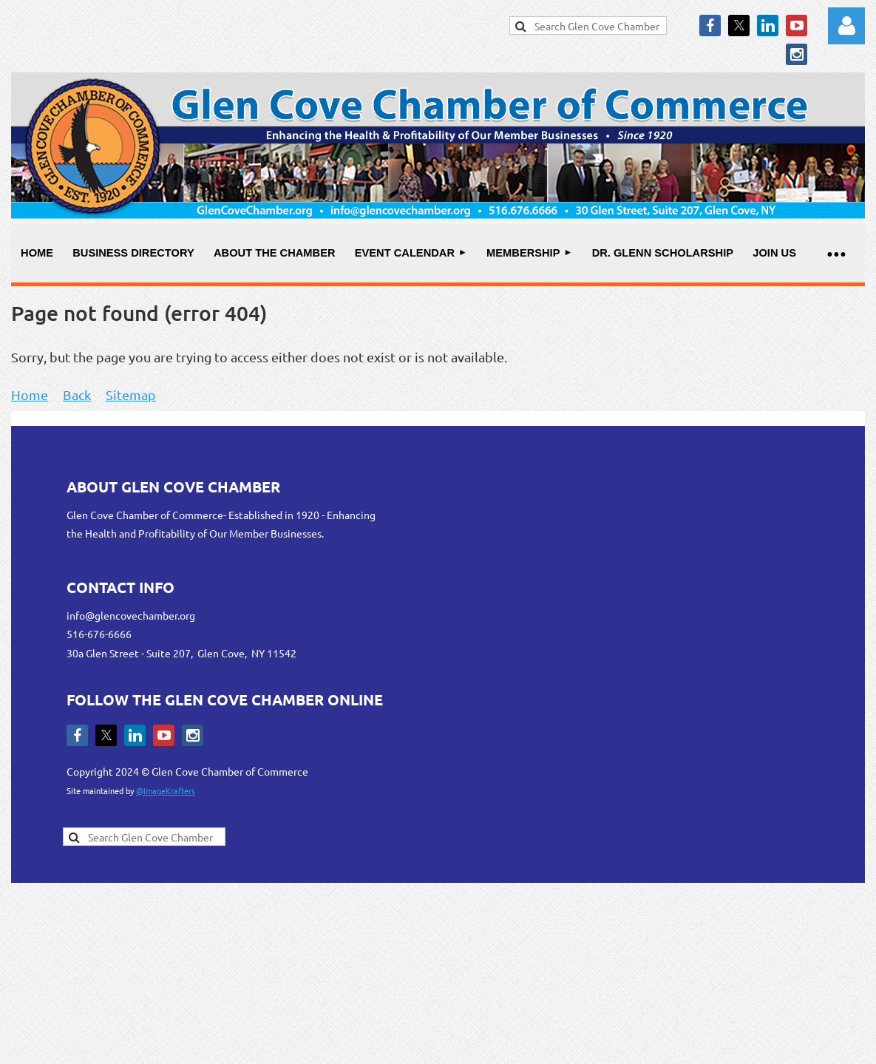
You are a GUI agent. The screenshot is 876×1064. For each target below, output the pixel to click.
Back (77, 394)
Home (29, 394)
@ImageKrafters (165, 790)
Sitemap (131, 394)
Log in (846, 25)
